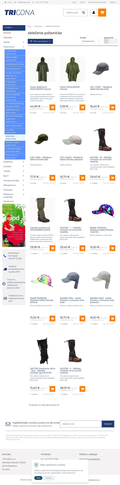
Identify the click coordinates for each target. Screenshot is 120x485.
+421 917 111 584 (41, 2)
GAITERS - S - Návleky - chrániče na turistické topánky (71, 370)
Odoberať (108, 424)
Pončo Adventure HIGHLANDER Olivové (40, 88)
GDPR (82, 2)
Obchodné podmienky (97, 2)
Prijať (38, 478)
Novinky (7, 33)
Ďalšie (113, 2)
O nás (74, 2)
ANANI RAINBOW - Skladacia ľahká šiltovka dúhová (41, 300)
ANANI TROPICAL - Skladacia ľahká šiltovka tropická (101, 229)
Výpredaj (7, 37)
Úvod (9, 2)
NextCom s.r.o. (94, 480)
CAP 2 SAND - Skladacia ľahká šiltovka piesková (71, 158)
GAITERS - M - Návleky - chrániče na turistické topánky (101, 159)
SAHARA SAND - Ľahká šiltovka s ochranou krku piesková (102, 300)
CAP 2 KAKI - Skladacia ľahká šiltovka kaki (40, 158)
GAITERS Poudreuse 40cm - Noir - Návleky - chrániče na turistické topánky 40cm (42, 371)
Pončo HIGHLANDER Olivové (70, 88)
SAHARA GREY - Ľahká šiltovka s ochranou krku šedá (72, 300)
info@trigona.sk (23, 2)
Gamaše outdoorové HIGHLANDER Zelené (40, 228)
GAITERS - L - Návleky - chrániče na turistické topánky (71, 229)
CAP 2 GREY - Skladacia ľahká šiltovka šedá (101, 88)
